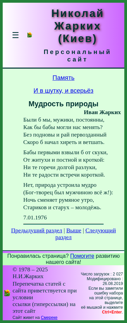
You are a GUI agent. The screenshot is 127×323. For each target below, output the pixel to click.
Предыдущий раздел (36, 230)
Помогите (82, 256)
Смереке (49, 317)
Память (63, 77)
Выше (73, 230)
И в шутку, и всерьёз (63, 90)
